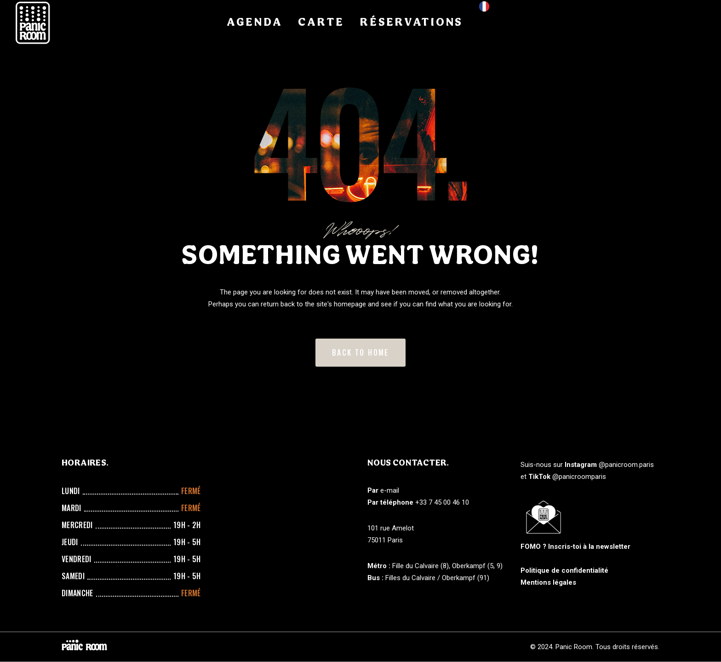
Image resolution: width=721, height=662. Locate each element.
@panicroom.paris (626, 465)
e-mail (389, 490)
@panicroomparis (579, 476)
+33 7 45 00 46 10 (442, 502)
